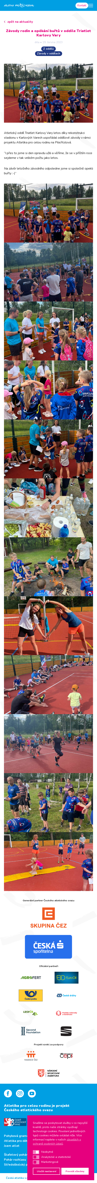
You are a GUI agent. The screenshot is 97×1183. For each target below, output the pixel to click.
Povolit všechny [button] (75, 1171)
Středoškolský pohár (19, 1165)
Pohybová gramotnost (20, 1136)
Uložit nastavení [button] (46, 1171)
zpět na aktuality (20, 22)
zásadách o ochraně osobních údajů (57, 1142)
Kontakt (81, 5)
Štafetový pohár (15, 1155)
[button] (36, 1152)
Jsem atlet (12, 1146)
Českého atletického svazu (28, 1110)
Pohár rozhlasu (15, 1160)
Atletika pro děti (16, 1141)
